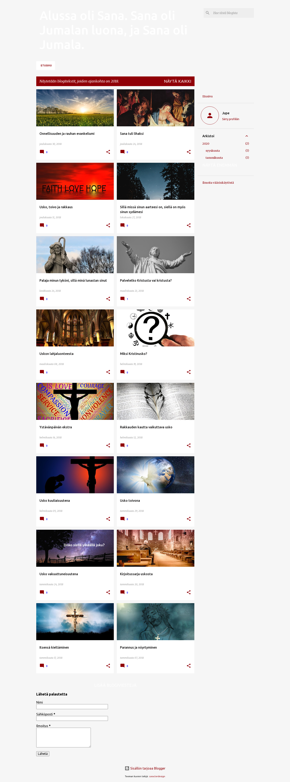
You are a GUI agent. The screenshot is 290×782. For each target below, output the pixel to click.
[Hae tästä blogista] (233, 13)
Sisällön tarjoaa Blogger (145, 768)
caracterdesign (157, 776)
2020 (205, 143)
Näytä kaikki (177, 81)
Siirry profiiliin (230, 119)
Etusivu (46, 65)
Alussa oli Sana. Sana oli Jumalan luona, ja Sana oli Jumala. (113, 29)
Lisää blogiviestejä (115, 685)
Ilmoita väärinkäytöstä (218, 182)
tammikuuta (214, 158)
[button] (108, 152)
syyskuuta (213, 150)
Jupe (225, 113)
